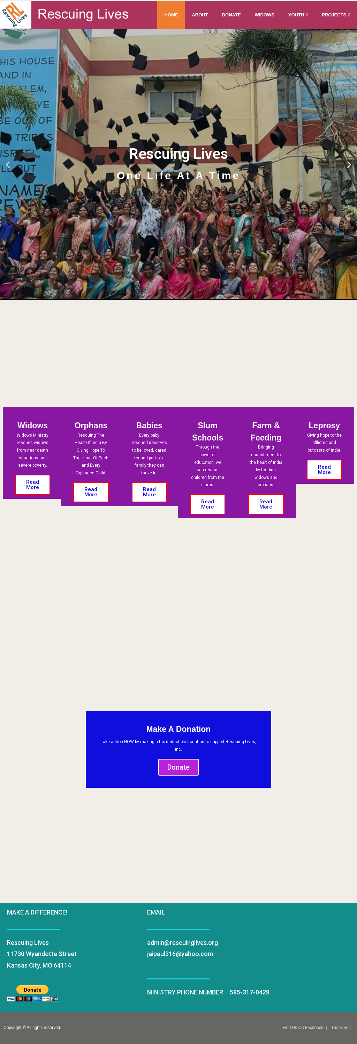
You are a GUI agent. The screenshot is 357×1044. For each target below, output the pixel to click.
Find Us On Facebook (303, 1027)
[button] (7, 164)
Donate (178, 767)
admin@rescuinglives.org (182, 942)
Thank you (341, 1027)
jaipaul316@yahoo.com (180, 953)
